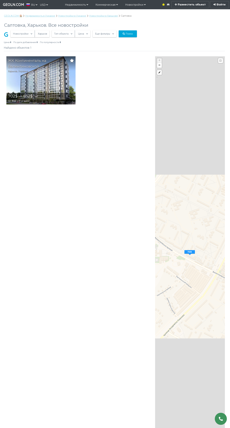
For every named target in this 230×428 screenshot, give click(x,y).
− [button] (159, 65)
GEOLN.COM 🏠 (13, 15)
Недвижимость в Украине (40, 15)
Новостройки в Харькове (103, 15)
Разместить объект (190, 4)
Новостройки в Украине (72, 15)
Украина (23, 71)
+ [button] (159, 60)
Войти (219, 4)
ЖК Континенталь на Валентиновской (27, 64)
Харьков (12, 71)
